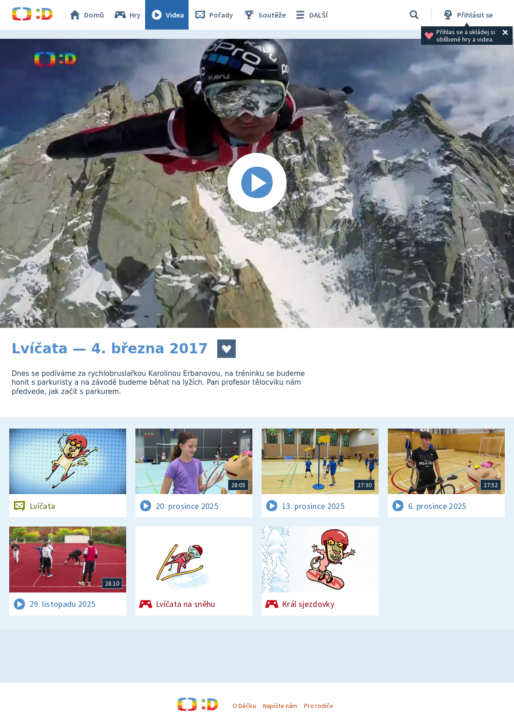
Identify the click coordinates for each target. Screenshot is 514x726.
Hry (127, 15)
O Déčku (244, 706)
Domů (86, 15)
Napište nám (280, 706)
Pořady (213, 15)
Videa (167, 15)
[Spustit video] (257, 183)
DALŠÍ (310, 15)
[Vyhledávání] (414, 15)
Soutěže (264, 15)
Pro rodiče (318, 706)
